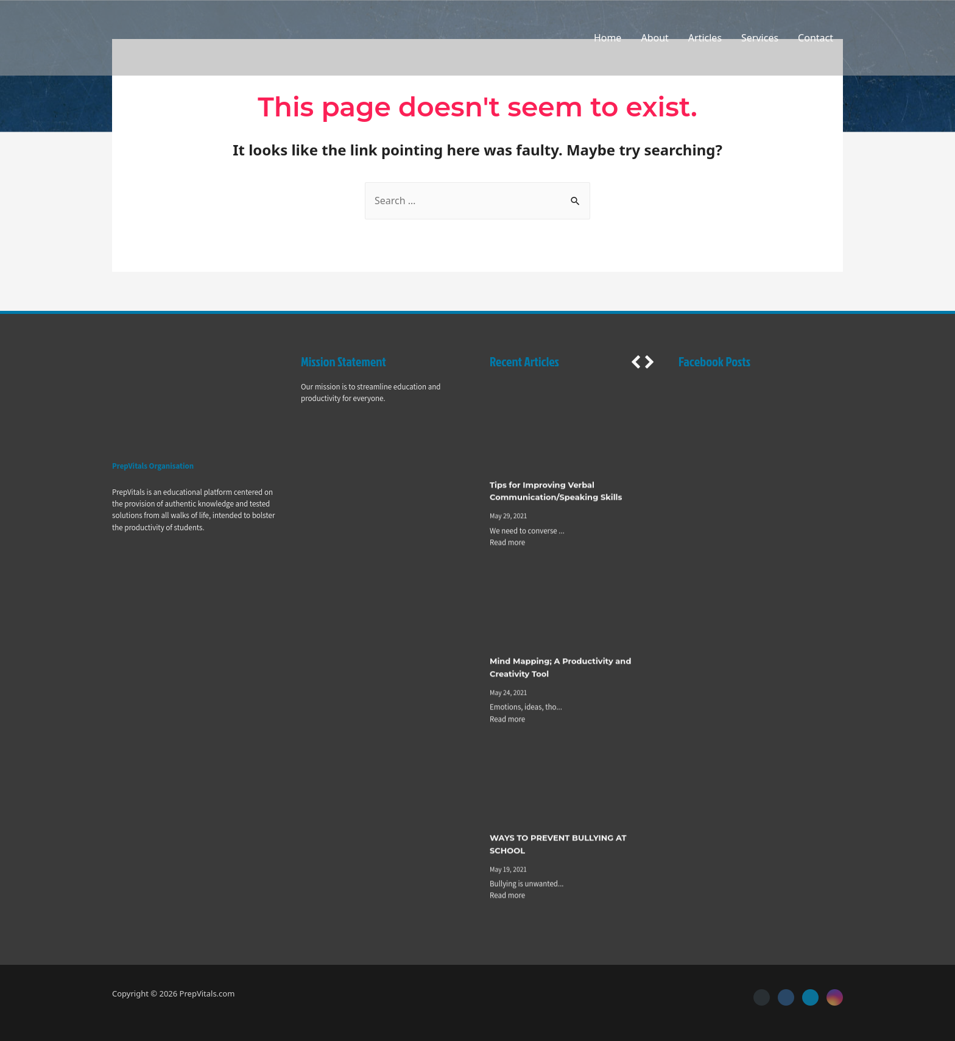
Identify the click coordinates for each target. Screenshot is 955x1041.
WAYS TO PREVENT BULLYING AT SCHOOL (558, 845)
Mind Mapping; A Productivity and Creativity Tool (560, 669)
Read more (507, 543)
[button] (635, 362)
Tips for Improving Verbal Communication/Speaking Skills (556, 492)
